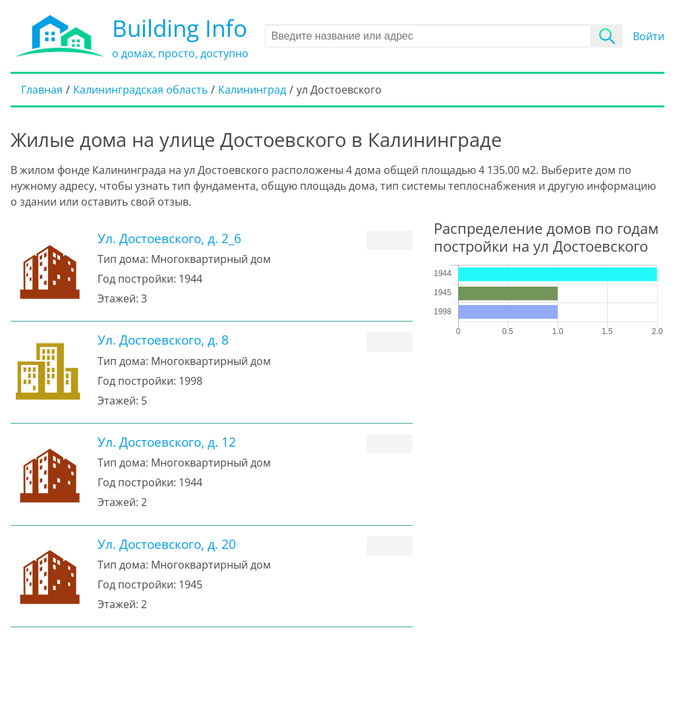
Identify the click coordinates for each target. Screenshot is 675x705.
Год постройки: (137, 278)
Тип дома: (123, 259)
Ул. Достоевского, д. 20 (167, 544)
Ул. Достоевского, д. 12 (167, 442)
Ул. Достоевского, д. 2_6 (169, 238)
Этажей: (118, 298)
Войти (648, 36)
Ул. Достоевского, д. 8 (163, 340)
